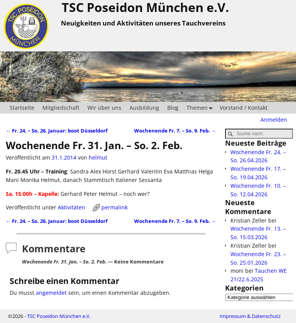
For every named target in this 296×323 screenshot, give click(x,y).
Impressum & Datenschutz (250, 316)
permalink (114, 207)
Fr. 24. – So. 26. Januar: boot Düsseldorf (57, 131)
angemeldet (51, 292)
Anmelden (274, 119)
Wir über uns (104, 107)
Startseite (22, 107)
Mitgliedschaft (60, 107)
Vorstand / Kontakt (243, 107)
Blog (172, 107)
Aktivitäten (71, 207)
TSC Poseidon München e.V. (59, 316)
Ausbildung (144, 107)
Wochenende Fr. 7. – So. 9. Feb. (175, 131)
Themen (201, 108)
